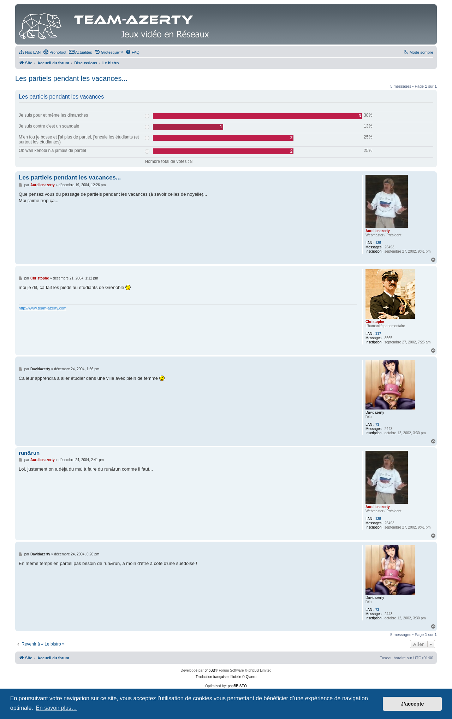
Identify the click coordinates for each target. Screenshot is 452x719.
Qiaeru (251, 677)
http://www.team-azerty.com (42, 308)
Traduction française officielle (218, 677)
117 (378, 334)
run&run (29, 453)
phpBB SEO (237, 686)
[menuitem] (30, 52)
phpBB (209, 670)
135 (378, 243)
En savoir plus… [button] (56, 708)
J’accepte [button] (412, 704)
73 (377, 424)
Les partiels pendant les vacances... (71, 78)
